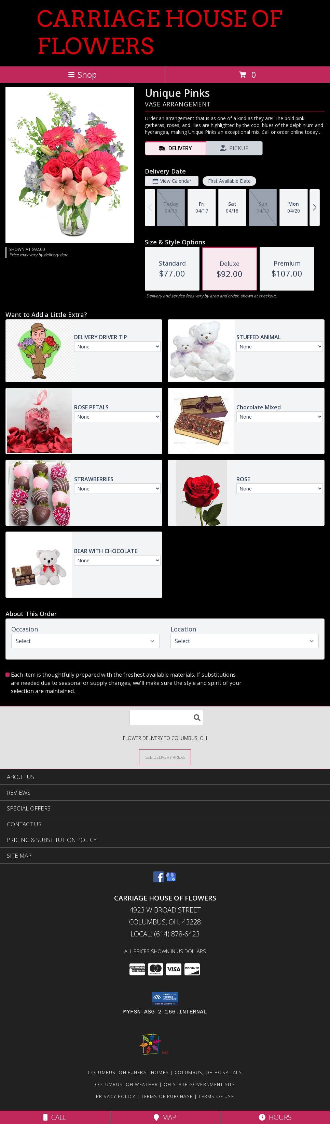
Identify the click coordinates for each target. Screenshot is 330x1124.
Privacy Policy (115, 1096)
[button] (165, 999)
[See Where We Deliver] (165, 757)
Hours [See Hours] (275, 1117)
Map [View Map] (165, 1117)
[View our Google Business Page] (171, 880)
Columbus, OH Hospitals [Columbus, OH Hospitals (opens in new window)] (208, 1072)
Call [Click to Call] (54, 1117)
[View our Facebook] (158, 880)
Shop (82, 74)
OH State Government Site (199, 1084)
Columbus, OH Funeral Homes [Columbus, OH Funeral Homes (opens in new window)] (128, 1072)
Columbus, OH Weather (126, 1084)
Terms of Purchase (167, 1096)
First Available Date (229, 181)
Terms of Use (216, 1096)
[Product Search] (166, 717)
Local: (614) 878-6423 (165, 933)
